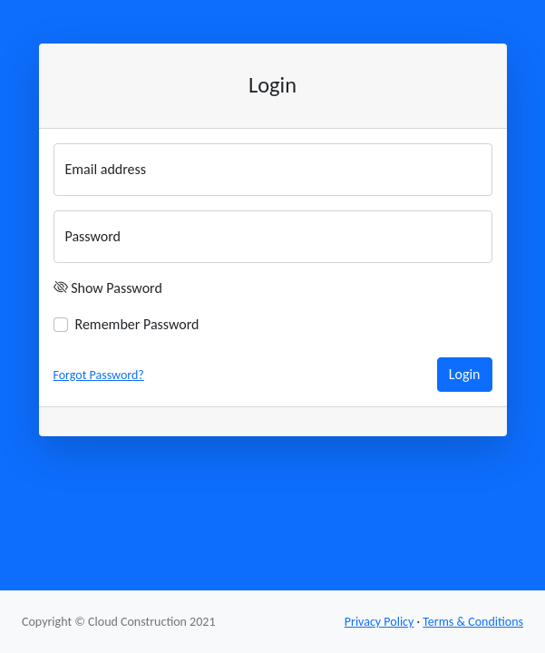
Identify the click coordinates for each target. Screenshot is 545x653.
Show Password (116, 288)
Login (465, 374)
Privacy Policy (379, 621)
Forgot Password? (99, 375)
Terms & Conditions (473, 621)
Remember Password (137, 324)
